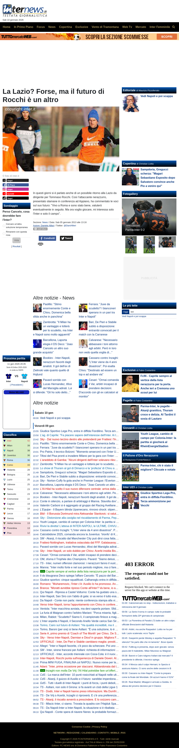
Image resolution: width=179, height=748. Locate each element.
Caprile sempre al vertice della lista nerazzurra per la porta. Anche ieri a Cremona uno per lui (103, 571)
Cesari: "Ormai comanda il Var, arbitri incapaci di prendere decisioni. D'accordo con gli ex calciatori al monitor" (99, 388)
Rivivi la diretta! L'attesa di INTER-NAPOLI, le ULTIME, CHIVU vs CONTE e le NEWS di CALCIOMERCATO (106, 526)
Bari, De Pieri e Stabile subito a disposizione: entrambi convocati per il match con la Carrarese (97, 476)
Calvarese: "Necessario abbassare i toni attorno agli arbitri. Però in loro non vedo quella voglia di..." (100, 493)
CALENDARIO (88, 732)
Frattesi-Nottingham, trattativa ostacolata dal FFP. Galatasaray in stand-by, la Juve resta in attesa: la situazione (107, 542)
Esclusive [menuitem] (81, 26)
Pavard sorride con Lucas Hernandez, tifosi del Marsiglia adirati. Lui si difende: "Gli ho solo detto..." (100, 546)
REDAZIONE (73, 732)
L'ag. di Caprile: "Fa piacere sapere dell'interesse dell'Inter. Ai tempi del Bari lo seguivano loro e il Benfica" (104, 435)
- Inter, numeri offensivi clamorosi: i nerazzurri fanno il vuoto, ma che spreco (88, 563)
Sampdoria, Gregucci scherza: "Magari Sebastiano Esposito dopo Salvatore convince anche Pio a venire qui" (106, 472)
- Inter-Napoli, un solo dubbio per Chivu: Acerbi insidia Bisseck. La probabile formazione (96, 550)
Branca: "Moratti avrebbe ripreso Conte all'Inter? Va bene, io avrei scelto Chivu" (88, 588)
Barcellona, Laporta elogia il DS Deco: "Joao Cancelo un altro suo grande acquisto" (91, 484)
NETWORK (59, 732)
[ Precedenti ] (16, 384)
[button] (16, 240)
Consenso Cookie (81, 726)
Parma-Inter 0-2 (135, 229)
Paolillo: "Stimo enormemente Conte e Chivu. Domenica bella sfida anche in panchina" (93, 443)
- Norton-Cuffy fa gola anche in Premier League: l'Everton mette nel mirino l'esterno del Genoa (100, 480)
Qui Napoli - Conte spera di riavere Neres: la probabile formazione (80, 711)
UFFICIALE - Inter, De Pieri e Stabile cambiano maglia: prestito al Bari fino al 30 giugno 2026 (96, 641)
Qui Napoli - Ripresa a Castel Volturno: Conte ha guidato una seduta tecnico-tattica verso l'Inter (98, 592)
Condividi (47, 238)
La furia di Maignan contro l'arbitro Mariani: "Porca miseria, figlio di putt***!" (85, 612)
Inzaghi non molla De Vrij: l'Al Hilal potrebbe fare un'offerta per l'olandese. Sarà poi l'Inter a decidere (104, 670)
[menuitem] (173, 27)
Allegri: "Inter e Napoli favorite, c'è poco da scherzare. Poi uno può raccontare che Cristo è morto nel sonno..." (107, 645)
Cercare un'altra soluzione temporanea (17, 226)
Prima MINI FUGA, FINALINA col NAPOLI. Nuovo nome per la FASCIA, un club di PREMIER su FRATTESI (105, 662)
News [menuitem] (52, 26)
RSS (123, 732)
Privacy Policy (99, 726)
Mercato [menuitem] (140, 26)
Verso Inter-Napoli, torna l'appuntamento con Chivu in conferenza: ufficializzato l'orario (92, 604)
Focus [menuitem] (41, 26)
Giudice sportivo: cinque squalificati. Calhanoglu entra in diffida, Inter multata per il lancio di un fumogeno (104, 579)
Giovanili (129, 427)
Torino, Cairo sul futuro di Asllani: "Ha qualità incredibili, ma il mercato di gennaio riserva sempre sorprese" (104, 625)
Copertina (129, 163)
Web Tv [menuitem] (127, 26)
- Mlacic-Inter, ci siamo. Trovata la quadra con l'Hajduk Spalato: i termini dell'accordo (93, 703)
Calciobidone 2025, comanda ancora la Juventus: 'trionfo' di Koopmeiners (85, 534)
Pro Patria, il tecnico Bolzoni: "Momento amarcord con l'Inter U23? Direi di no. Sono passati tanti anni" (102, 451)
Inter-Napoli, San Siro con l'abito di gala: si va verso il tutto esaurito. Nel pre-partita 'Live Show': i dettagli (103, 596)
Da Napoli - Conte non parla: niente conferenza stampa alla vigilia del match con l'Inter (92, 600)
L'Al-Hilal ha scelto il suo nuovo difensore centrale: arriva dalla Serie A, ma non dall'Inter (93, 488)
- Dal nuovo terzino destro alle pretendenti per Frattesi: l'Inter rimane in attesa (90, 439)
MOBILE (114, 732)
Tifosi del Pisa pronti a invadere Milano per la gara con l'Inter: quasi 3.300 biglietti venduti (94, 455)
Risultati (16, 246)
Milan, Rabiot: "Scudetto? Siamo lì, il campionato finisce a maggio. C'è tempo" (87, 616)
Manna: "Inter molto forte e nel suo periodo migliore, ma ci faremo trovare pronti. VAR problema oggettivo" (104, 567)
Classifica (10, 434)
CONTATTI (103, 732)
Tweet (66, 238)
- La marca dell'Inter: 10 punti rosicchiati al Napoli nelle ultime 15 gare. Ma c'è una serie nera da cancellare (108, 674)
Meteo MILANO (16, 392)
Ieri (132, 311)
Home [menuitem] (6, 26)
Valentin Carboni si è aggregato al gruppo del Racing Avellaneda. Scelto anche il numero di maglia (100, 505)
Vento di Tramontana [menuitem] (105, 26)
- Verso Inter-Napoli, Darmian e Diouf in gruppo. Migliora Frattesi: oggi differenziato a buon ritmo (101, 637)
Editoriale (129, 90)
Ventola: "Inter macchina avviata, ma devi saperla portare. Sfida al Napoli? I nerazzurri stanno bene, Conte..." (106, 608)
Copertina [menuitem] (65, 26)
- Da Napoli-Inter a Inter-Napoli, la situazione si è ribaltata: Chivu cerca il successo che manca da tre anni (106, 707)
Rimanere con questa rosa (16, 233)
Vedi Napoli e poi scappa (55, 418)
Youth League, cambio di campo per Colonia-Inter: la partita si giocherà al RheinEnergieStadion (98, 521)
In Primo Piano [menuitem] (23, 26)
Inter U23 (129, 487)
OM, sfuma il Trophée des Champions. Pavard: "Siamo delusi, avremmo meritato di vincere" (96, 559)
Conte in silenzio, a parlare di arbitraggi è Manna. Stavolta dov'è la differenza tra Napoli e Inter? (98, 501)
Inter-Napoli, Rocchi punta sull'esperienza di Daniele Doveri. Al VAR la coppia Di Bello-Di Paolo (98, 658)
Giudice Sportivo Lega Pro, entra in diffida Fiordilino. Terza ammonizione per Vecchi (91, 431)
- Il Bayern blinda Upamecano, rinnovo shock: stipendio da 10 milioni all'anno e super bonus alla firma (107, 509)
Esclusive (129, 370)
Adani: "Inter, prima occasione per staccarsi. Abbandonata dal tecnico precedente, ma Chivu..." (97, 666)
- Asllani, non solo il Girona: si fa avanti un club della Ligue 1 (79, 687)
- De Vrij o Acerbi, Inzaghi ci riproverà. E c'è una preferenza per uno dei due (88, 695)
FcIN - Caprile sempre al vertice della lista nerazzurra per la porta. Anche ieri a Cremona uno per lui (157, 384)
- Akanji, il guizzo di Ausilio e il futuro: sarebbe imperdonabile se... (83, 678)
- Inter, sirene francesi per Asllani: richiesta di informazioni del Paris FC (85, 650)
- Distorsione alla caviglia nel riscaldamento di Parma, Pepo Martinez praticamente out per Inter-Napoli (105, 517)
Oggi (125, 311)
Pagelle (128, 400)
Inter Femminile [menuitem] (160, 26)
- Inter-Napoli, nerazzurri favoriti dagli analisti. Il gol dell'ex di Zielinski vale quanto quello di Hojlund (52, 366)
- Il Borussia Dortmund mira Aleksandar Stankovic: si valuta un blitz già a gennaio (92, 513)
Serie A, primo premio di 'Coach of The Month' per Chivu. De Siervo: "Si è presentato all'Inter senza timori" (105, 633)
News (45, 222)
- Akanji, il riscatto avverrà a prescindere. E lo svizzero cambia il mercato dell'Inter (92, 699)
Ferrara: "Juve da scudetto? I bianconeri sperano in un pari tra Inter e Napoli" (87, 447)
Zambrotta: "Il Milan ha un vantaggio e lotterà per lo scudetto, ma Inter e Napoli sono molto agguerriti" (102, 464)
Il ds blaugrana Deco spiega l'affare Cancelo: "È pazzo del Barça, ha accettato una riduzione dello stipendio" (106, 575)
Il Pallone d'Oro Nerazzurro (140, 455)
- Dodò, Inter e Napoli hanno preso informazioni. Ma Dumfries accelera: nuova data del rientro (99, 691)
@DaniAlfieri (70, 225)
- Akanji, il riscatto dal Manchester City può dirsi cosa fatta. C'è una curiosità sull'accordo (96, 538)
